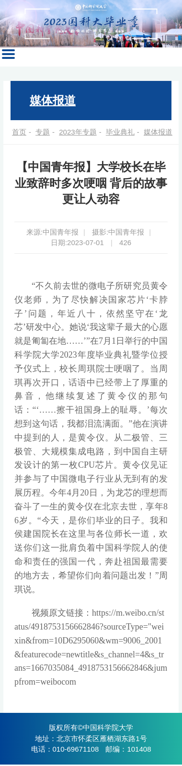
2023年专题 (77, 132)
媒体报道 (53, 100)
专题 (42, 132)
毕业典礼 (120, 132)
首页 (19, 132)
